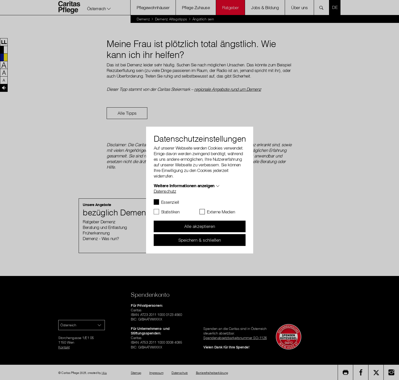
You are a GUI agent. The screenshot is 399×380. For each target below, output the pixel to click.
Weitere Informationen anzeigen (184, 185)
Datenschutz (165, 191)
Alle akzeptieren (199, 226)
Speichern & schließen (199, 239)
